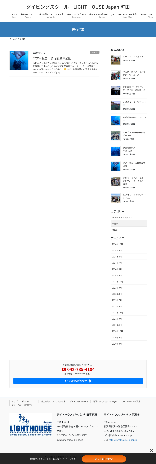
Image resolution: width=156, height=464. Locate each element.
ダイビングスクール (79, 401)
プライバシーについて (22, 404)
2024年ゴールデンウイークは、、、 (134, 196)
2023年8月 (117, 293)
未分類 (94, 52)
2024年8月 (117, 256)
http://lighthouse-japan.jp (123, 440)
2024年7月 (117, 262)
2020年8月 (117, 343)
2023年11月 (117, 281)
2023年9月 (117, 287)
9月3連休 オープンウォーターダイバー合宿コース (134, 88)
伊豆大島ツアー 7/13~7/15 (130, 149)
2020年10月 (117, 331)
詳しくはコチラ (103, 458)
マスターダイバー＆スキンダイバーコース (134, 73)
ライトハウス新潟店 (131, 401)
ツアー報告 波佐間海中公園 (52, 58)
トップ (15, 401)
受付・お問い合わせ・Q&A (105, 401)
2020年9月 (117, 337)
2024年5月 (117, 275)
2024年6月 (117, 269)
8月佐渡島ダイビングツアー (135, 119)
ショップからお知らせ (122, 217)
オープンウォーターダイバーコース (134, 134)
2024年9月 (117, 250)
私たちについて (29, 401)
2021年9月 (117, 318)
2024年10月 (117, 244)
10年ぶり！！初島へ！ (133, 56)
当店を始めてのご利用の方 (53, 401)
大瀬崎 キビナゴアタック (134, 103)
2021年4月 (117, 324)
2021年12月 (117, 312)
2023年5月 (117, 306)
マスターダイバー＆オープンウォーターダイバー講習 (134, 181)
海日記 (115, 229)
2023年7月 (117, 300)
